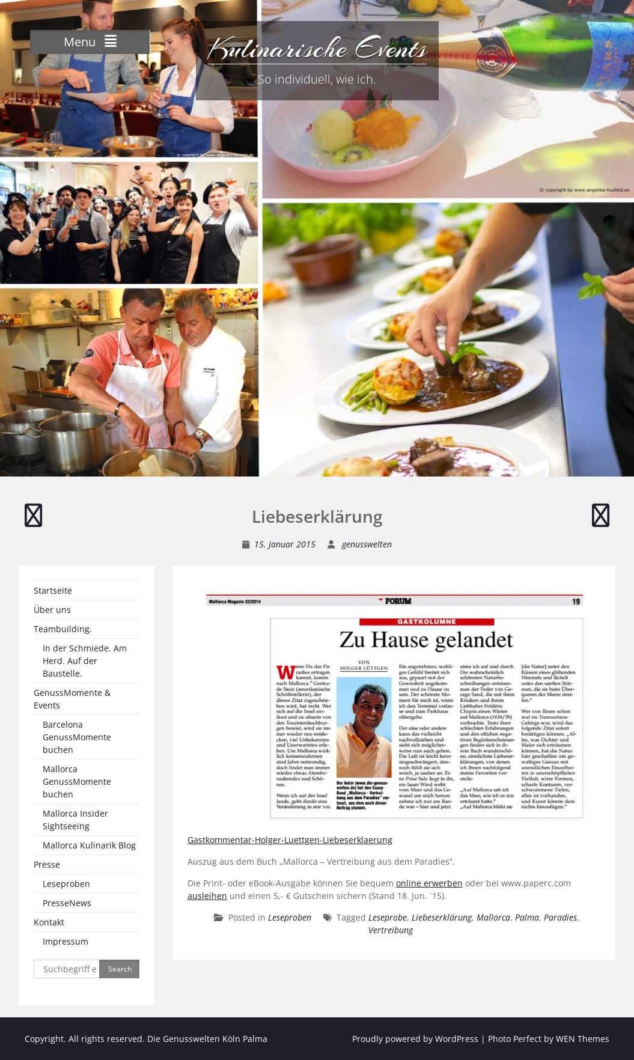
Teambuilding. (63, 629)
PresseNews (67, 903)
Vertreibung (390, 930)
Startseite (53, 590)
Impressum (65, 941)
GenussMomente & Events (72, 699)
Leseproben (289, 917)
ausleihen (207, 895)
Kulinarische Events (317, 48)
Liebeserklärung (442, 917)
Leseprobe (387, 917)
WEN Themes (582, 1038)
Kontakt (49, 922)
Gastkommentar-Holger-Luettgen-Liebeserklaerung (289, 839)
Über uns (52, 609)
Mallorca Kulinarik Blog (89, 845)
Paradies (560, 917)
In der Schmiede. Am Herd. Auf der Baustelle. (85, 660)
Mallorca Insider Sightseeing (75, 820)
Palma (527, 917)
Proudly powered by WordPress (415, 1038)
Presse (47, 864)
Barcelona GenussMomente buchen (77, 737)
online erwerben (429, 883)
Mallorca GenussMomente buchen (77, 781)
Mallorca (493, 917)
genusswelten (367, 544)
